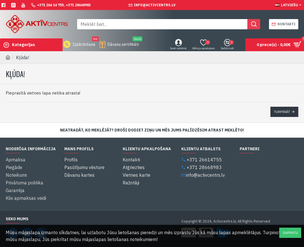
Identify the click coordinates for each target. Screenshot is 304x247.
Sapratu (290, 232)
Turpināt (282, 112)
